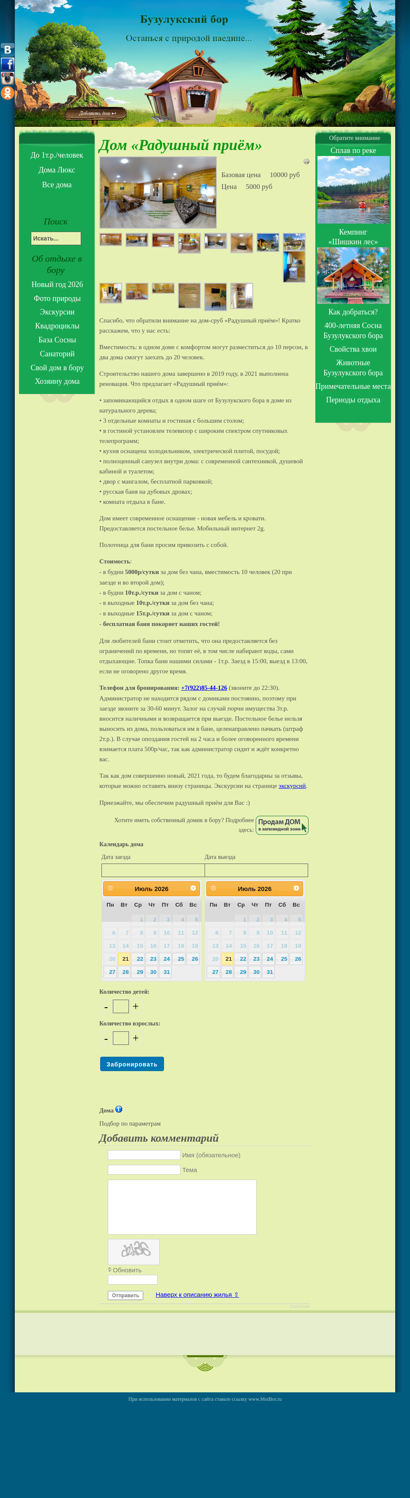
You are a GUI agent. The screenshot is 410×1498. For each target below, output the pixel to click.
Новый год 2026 (57, 284)
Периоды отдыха (353, 400)
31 (167, 972)
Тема (189, 1170)
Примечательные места (353, 386)
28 (126, 972)
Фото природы (57, 298)
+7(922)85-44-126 (204, 687)
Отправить (125, 1306)
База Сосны (57, 340)
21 (126, 959)
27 (112, 972)
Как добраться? (353, 312)
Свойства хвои (353, 349)
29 (140, 972)
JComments (300, 1317)
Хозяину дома (57, 381)
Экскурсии (57, 312)
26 (195, 959)
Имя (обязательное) (211, 1155)
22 (140, 959)
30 (153, 972)
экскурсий (292, 785)
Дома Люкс (56, 170)
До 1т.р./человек (56, 155)
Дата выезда (220, 856)
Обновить (127, 1280)
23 (153, 959)
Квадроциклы (57, 326)
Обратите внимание (353, 137)
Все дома (57, 184)
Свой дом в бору (57, 368)
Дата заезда (116, 856)
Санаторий (57, 354)
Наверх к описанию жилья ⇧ (197, 1304)
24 (167, 959)
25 (181, 959)
